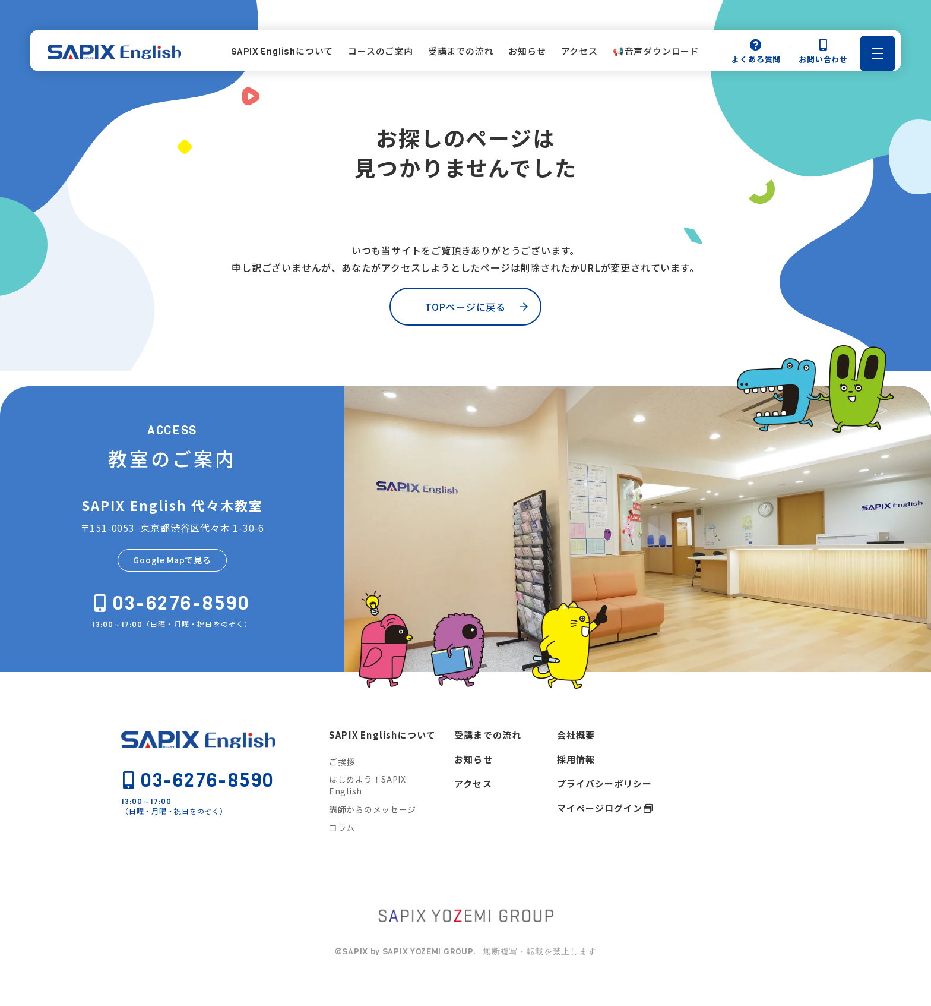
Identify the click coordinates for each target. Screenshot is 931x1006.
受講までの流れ (487, 756)
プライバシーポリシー (604, 805)
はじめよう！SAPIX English (367, 807)
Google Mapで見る (172, 581)
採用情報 (576, 780)
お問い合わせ (823, 54)
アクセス (473, 805)
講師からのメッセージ (372, 831)
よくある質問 (756, 54)
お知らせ (473, 780)
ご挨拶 (342, 783)
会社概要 (576, 756)
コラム (342, 848)
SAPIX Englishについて (382, 756)
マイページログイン (599, 829)
